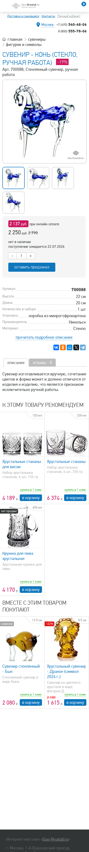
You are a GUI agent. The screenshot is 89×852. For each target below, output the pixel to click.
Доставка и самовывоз (23, 16)
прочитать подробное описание (44, 337)
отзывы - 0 (42, 362)
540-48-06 (71, 24)
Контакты (48, 16)
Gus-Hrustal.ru (55, 839)
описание (16, 362)
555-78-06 (72, 31)
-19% (62, 62)
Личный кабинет (68, 16)
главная (15, 39)
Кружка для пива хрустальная (17, 556)
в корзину (31, 497)
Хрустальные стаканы (66, 461)
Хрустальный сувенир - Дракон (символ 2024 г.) (66, 671)
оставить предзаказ (31, 267)
